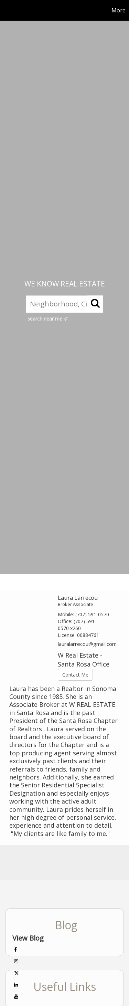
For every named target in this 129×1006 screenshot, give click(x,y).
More (118, 10)
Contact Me (75, 674)
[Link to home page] (6, 10)
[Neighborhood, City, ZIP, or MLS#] (64, 304)
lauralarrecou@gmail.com (87, 643)
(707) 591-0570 (92, 614)
